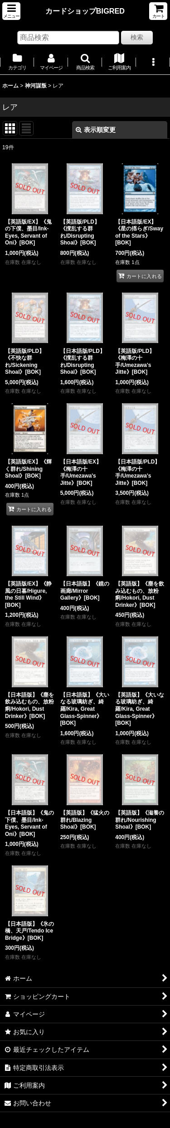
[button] (11, 11)
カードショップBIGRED (85, 11)
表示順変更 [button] (96, 129)
